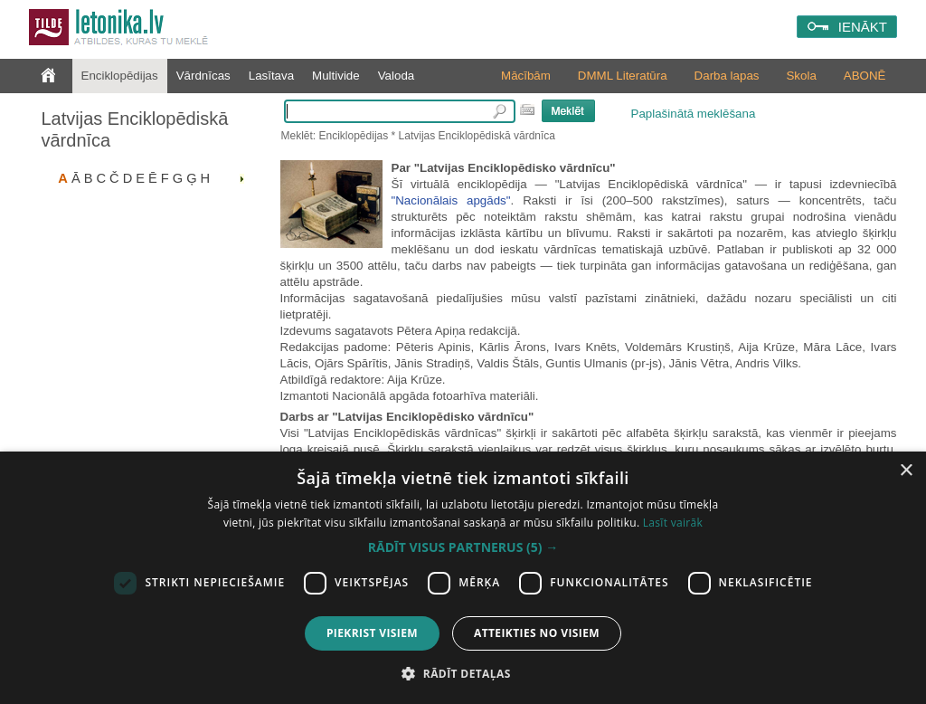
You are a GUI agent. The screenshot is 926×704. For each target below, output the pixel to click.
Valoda (396, 75)
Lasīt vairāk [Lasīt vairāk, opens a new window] (673, 522)
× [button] (905, 471)
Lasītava (271, 75)
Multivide (336, 75)
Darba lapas (727, 75)
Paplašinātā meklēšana (693, 113)
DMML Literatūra (622, 75)
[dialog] (463, 578)
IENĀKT (862, 26)
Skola (801, 75)
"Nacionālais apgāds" (451, 200)
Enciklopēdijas (119, 75)
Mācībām (526, 75)
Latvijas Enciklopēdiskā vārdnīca (135, 129)
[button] (463, 547)
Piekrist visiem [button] (372, 633)
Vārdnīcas (203, 75)
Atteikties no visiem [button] (537, 633)
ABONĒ (865, 75)
